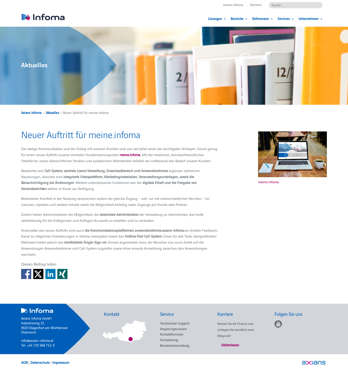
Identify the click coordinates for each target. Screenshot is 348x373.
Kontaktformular (171, 334)
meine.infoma (233, 4)
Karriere (256, 4)
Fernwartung (169, 339)
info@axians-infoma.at (37, 340)
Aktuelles (52, 112)
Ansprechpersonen (173, 328)
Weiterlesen (230, 344)
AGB (24, 362)
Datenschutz (40, 362)
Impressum (60, 362)
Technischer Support (175, 323)
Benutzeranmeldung (174, 345)
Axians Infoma (31, 112)
